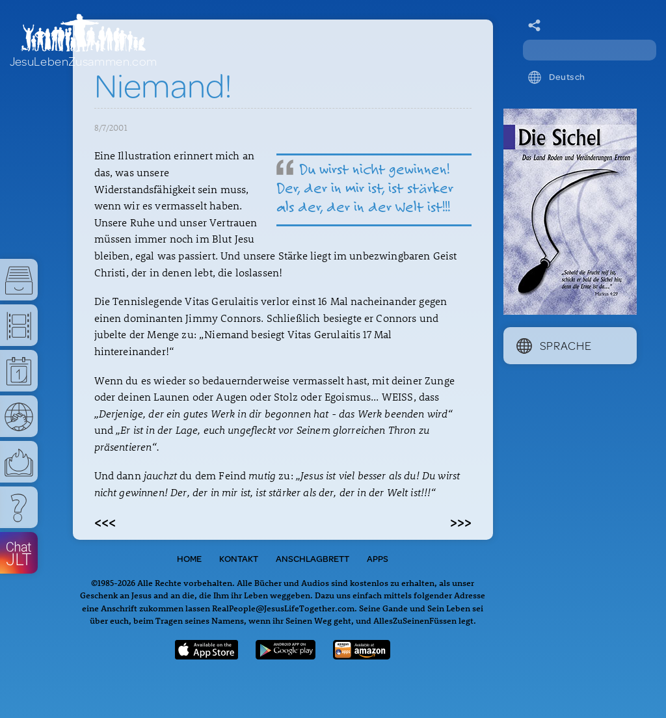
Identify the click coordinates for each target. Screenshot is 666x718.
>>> (461, 521)
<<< (105, 521)
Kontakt (238, 558)
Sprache (554, 345)
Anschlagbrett (312, 558)
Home (189, 558)
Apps (377, 558)
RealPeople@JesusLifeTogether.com (283, 607)
